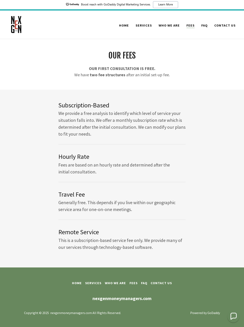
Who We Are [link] (169, 25)
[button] (233, 316)
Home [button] (77, 283)
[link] (16, 24)
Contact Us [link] (225, 25)
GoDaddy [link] (213, 313)
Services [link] (144, 25)
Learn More (165, 4)
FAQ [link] (204, 25)
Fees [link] (190, 25)
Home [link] (124, 25)
